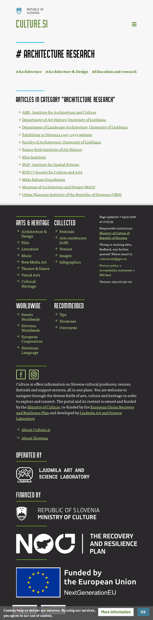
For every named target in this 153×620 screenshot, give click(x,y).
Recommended (69, 305)
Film (25, 242)
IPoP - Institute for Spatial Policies (50, 164)
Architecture (30, 71)
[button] (116, 612)
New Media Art (34, 262)
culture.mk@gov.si (112, 259)
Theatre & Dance (35, 268)
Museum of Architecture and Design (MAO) (58, 187)
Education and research (115, 71)
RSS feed (105, 275)
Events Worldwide (30, 316)
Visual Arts (30, 275)
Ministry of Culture (43, 407)
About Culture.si (35, 430)
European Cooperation (32, 339)
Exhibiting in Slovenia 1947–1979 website (57, 135)
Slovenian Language (30, 350)
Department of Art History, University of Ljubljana (64, 120)
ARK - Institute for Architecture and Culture (59, 112)
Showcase (67, 321)
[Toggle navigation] (134, 24)
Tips (62, 314)
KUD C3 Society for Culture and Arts (52, 172)
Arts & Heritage (33, 222)
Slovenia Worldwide (30, 328)
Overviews (68, 328)
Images (65, 255)
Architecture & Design (68, 71)
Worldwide (28, 305)
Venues (65, 249)
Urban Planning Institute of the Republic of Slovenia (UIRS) (72, 194)
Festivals (66, 231)
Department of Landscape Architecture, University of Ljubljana (75, 127)
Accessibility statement (115, 270)
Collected (65, 222)
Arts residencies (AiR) (73, 240)
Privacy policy (109, 266)
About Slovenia (34, 438)
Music (26, 255)
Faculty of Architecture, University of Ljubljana (61, 142)
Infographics (70, 262)
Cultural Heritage (28, 283)
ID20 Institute (34, 157)
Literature (30, 249)
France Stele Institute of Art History (52, 149)
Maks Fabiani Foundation (43, 179)
